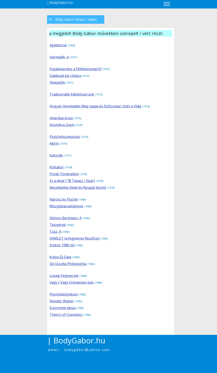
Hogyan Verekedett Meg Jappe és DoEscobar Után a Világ (95, 106)
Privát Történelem (64, 174)
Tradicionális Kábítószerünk (72, 94)
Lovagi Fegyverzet (64, 275)
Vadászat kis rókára (65, 75)
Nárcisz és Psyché (64, 199)
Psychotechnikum (64, 294)
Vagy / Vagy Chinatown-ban (72, 282)
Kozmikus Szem (62, 124)
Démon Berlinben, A (66, 218)
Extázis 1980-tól (62, 245)
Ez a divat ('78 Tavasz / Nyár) (72, 180)
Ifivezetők (57, 82)
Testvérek (58, 224)
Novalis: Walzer (62, 301)
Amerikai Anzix (61, 118)
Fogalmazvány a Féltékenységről (75, 69)
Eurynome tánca (62, 307)
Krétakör (57, 167)
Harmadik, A (59, 57)
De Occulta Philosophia (68, 263)
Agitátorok (58, 45)
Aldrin (54, 143)
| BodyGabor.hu (60, 2)
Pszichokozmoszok (65, 136)
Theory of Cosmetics (66, 314)
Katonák (56, 155)
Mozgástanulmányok (66, 206)
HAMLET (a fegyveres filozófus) (75, 238)
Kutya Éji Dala (60, 257)
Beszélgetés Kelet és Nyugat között (78, 187)
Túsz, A (55, 231)
